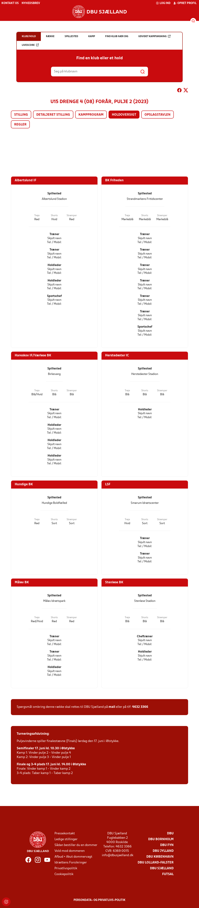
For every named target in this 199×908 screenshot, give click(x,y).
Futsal (168, 874)
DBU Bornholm (161, 839)
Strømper (72, 215)
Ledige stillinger (66, 839)
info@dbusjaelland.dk (117, 855)
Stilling (21, 114)
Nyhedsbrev (31, 3)
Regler (20, 124)
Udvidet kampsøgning (154, 36)
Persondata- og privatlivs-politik (99, 900)
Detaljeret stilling (53, 114)
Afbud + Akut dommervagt (73, 856)
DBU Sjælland (162, 868)
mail (112, 707)
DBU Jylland (163, 851)
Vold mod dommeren (69, 851)
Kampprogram (90, 114)
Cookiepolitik (63, 874)
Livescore (30, 45)
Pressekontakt (64, 833)
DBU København (160, 856)
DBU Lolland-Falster (156, 862)
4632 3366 (140, 707)
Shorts (54, 215)
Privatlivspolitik (65, 868)
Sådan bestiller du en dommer (75, 845)
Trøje (37, 215)
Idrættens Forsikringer (70, 862)
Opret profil (184, 3)
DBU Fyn (167, 845)
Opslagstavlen (157, 114)
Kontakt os (10, 3)
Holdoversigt (124, 114)
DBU (170, 833)
